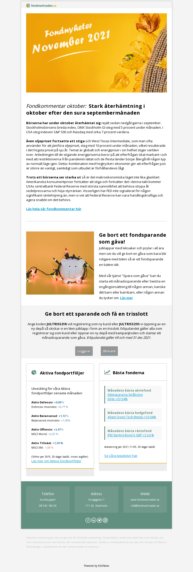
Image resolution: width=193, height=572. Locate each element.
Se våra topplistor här (120, 455)
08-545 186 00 (48, 505)
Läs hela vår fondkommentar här (53, 209)
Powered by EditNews (96, 565)
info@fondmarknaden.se (145, 505)
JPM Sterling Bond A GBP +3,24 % (131, 435)
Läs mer (126, 298)
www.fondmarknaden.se (145, 499)
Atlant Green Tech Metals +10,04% (132, 417)
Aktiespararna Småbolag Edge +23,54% (125, 397)
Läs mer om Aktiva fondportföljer (56, 461)
